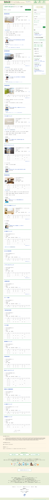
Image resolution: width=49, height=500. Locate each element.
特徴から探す (36, 32)
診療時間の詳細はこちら (27, 65)
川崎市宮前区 (31, 438)
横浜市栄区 (6, 438)
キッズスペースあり (40, 34)
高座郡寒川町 (37, 439)
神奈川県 (6, 4)
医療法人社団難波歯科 (8, 389)
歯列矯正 (41, 61)
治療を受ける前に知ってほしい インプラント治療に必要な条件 (14, 112)
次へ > (20, 431)
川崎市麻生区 (34, 438)
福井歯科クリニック (8, 341)
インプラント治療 (39, 60)
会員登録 (26, 492)
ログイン (23, 492)
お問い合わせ (27, 489)
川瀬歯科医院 (7, 281)
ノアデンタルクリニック (9, 264)
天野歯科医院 (7, 356)
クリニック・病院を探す (35, 454)
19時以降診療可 (36, 35)
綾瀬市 (32, 439)
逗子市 (16, 439)
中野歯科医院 (7, 85)
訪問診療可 (39, 35)
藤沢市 (11, 439)
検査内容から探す (37, 62)
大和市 (23, 439)
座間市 (28, 439)
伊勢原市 (25, 439)
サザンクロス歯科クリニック (10, 205)
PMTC (39, 61)
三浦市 (18, 439)
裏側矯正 (44, 61)
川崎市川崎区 (17, 438)
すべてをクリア (43, 8)
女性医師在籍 (36, 34)
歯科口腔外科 (11, 444)
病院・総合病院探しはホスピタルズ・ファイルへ (29, 2)
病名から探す (36, 68)
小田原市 (8, 4)
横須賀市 (6, 439)
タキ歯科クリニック (8, 231)
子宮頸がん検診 (36, 66)
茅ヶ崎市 (15, 439)
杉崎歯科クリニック (8, 416)
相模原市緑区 (37, 438)
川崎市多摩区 (28, 438)
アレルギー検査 (36, 65)
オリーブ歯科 (6, 297)
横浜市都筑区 (14, 438)
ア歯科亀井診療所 (7, 310)
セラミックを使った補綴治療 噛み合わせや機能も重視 (13, 47)
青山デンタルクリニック (9, 370)
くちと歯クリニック (8, 116)
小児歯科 (9, 444)
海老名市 (27, 439)
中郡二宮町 (42, 439)
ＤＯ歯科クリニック (8, 404)
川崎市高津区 (26, 438)
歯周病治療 (35, 60)
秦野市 (20, 439)
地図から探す (28, 9)
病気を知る (24, 454)
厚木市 (21, 439)
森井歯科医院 (7, 51)
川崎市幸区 (20, 438)
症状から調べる (14, 454)
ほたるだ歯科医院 (7, 251)
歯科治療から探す (37, 58)
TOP (3, 4)
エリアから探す (37, 20)
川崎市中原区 (23, 438)
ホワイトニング (36, 61)
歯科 (5, 444)
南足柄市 (30, 439)
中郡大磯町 (40, 439)
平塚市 (8, 439)
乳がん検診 (39, 65)
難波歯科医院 (7, 13)
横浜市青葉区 (11, 438)
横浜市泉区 (9, 438)
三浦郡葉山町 (34, 439)
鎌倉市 (9, 439)
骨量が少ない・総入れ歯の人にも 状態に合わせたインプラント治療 (14, 44)
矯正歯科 (11, 4)
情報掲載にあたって (22, 489)
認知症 (35, 70)
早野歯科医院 (7, 175)
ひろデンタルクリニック (9, 145)
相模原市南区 (44, 438)
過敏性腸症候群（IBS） (39, 70)
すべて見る (29, 91)
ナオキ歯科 (6, 325)
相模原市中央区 (40, 438)
